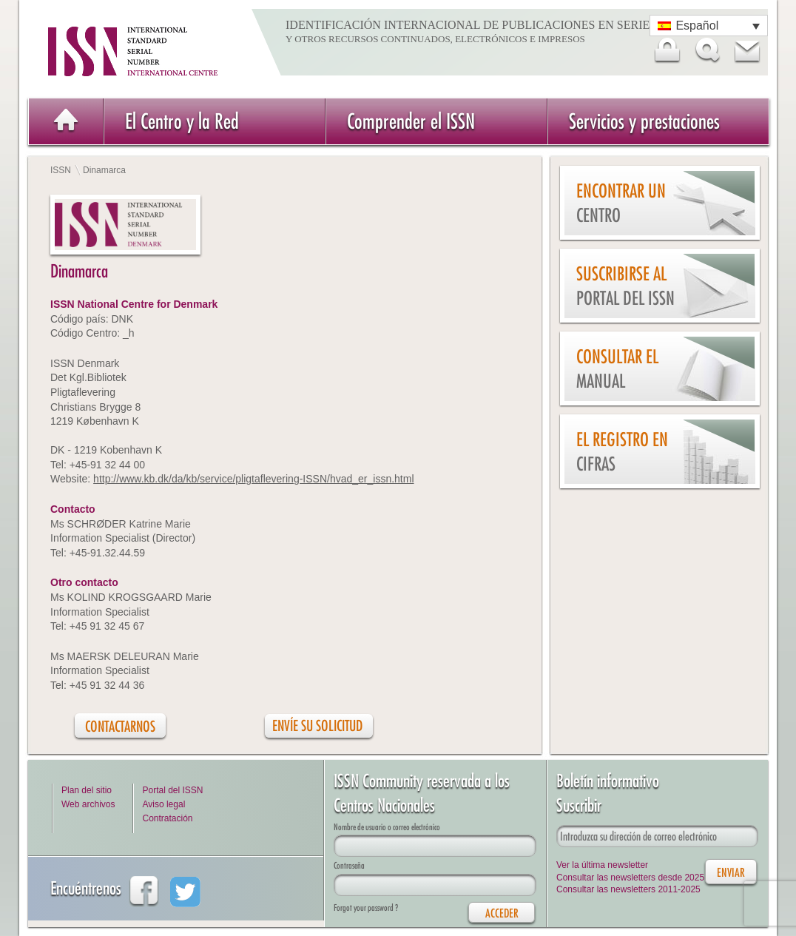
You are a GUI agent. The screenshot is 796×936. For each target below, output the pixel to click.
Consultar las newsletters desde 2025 (630, 877)
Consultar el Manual (617, 369)
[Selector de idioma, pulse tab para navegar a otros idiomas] (709, 25)
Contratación (167, 818)
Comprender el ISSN (411, 121)
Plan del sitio (86, 790)
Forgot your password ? (366, 907)
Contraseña (349, 865)
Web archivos (88, 804)
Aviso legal (163, 804)
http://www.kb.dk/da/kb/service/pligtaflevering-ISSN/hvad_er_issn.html (253, 479)
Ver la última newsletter (602, 865)
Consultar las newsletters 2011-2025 (628, 889)
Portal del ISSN (172, 790)
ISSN (60, 170)
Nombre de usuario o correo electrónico (387, 826)
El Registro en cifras (622, 452)
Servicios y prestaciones (644, 121)
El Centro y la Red (182, 121)
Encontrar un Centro (621, 203)
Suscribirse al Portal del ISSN (625, 286)
